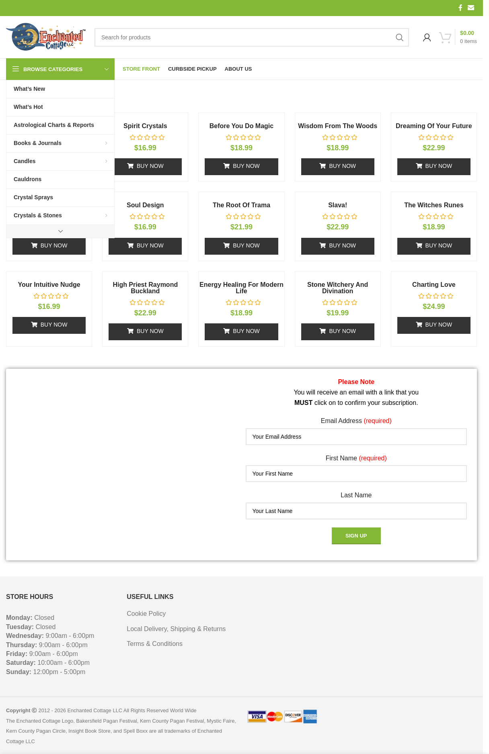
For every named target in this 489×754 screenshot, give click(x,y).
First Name (356, 458)
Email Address (356, 420)
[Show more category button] (60, 231)
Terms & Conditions (155, 643)
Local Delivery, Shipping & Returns (176, 628)
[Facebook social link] (460, 8)
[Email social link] (471, 8)
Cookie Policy (146, 613)
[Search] (252, 37)
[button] (145, 166)
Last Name (356, 495)
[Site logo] (46, 37)
